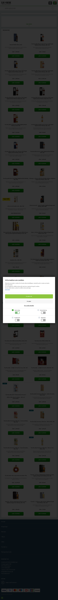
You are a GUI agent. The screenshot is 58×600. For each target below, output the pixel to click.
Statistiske (43, 319)
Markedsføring (43, 312)
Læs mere (7, 289)
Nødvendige (17, 312)
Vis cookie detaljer (29, 305)
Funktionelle (17, 319)
